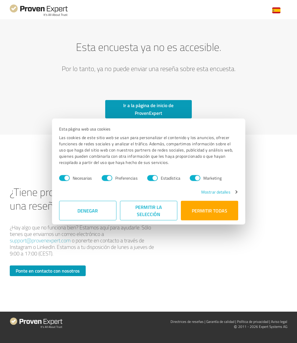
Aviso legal (279, 321)
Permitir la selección (148, 211)
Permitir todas (209, 210)
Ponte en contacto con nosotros (48, 270)
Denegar (87, 210)
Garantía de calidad (220, 321)
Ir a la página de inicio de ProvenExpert (148, 109)
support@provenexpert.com (40, 240)
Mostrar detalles (216, 192)
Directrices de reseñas (187, 321)
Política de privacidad (252, 321)
